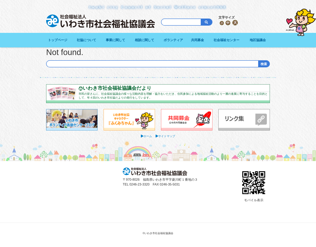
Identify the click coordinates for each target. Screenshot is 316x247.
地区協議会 (258, 40)
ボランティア (173, 40)
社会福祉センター (226, 40)
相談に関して (144, 40)
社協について (86, 40)
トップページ (57, 40)
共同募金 (197, 40)
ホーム (147, 136)
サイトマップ (166, 136)
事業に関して (115, 40)
